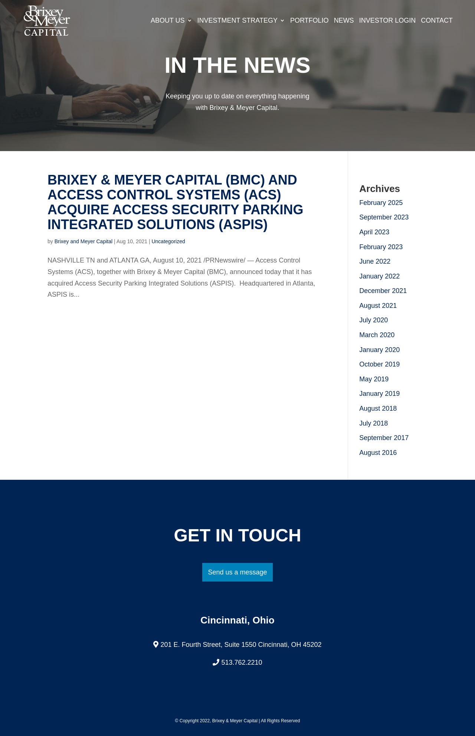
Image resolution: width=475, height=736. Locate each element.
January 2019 (379, 393)
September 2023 (384, 217)
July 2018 (373, 423)
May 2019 (374, 379)
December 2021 (383, 290)
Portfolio (309, 20)
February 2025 (381, 202)
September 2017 (384, 438)
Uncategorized (168, 241)
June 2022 (374, 261)
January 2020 (379, 350)
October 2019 (379, 364)
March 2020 (376, 335)
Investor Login (387, 20)
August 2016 (378, 452)
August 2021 (378, 305)
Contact (437, 20)
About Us (168, 20)
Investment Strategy (237, 20)
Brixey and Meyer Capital (83, 241)
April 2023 (374, 232)
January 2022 (379, 276)
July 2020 (373, 320)
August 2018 (378, 408)
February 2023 (381, 247)
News (344, 20)
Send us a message (237, 572)
